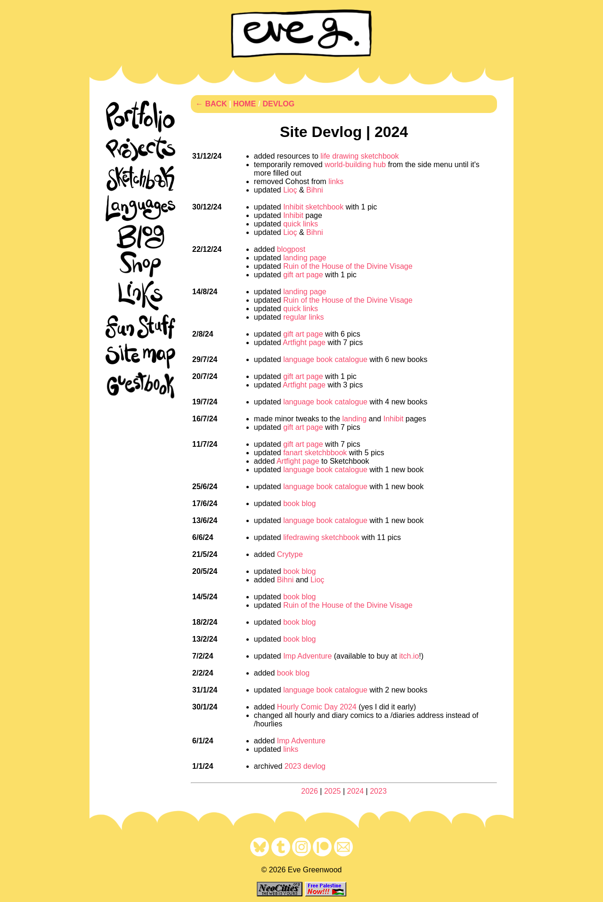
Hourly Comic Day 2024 (317, 707)
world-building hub (355, 165)
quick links (300, 224)
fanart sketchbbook (315, 453)
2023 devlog (305, 766)
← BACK (211, 104)
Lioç (290, 190)
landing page (304, 258)
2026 (309, 791)
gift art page (303, 275)
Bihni (314, 190)
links (335, 181)
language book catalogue (325, 359)
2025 (332, 791)
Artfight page (304, 342)
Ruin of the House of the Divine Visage (348, 266)
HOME (244, 104)
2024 (355, 791)
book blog (299, 503)
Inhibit (293, 215)
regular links (303, 317)
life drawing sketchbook (359, 156)
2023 (378, 791)
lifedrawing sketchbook (321, 537)
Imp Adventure (307, 656)
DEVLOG (279, 104)
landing (354, 419)
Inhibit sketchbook (313, 207)
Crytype (290, 554)
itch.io (409, 656)
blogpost (291, 249)
